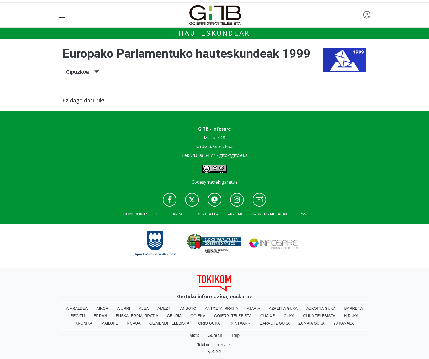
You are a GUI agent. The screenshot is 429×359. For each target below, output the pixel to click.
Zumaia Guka (311, 323)
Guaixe (267, 316)
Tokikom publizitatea (214, 345)
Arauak (234, 213)
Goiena (197, 316)
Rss (302, 213)
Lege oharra (169, 213)
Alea (144, 308)
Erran (100, 316)
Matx (194, 335)
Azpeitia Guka (283, 308)
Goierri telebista (232, 316)
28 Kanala (344, 323)
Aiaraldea (77, 308)
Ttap (235, 335)
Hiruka (351, 316)
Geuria (174, 316)
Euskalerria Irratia (137, 316)
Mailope (109, 323)
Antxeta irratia (221, 308)
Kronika (83, 323)
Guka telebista (319, 316)
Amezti (164, 308)
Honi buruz (135, 213)
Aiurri (123, 308)
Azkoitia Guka (321, 308)
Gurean (215, 335)
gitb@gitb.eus (233, 155)
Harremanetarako (271, 213)
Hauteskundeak (214, 33)
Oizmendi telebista (169, 323)
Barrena (353, 308)
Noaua (134, 323)
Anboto (188, 308)
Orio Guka (209, 323)
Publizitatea (205, 213)
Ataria (253, 308)
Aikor (102, 308)
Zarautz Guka (275, 323)
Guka (289, 316)
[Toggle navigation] (62, 15)
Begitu (78, 316)
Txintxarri (240, 323)
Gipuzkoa (82, 72)
